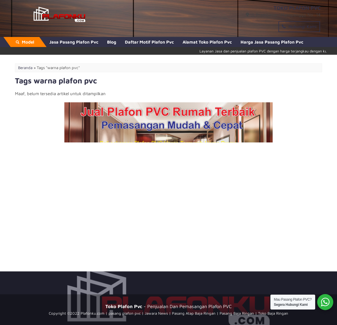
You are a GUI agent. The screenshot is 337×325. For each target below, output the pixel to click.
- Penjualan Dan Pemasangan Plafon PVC (168, 306)
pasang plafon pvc (125, 313)
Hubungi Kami (299, 26)
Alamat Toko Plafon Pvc (207, 42)
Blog (111, 42)
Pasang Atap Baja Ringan (194, 313)
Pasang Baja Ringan (237, 313)
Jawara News (156, 313)
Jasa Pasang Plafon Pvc (73, 42)
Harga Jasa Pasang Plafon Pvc (272, 42)
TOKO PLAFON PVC (297, 8)
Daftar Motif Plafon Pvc (149, 42)
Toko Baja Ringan (273, 313)
